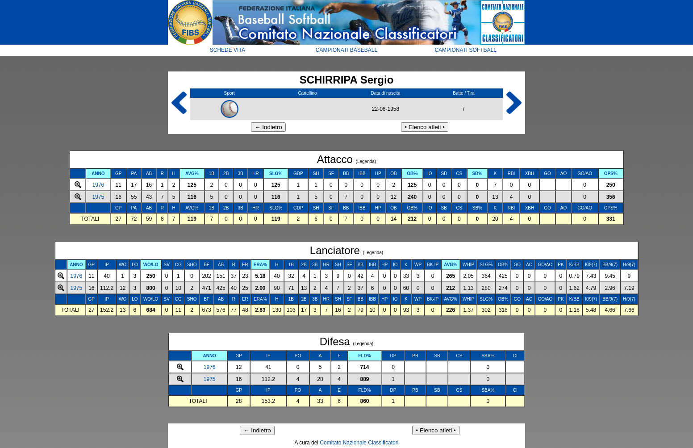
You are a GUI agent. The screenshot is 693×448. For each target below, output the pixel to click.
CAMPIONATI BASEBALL (347, 50)
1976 (98, 185)
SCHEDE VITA (227, 50)
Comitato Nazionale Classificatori (359, 443)
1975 (98, 197)
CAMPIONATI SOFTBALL (465, 50)
